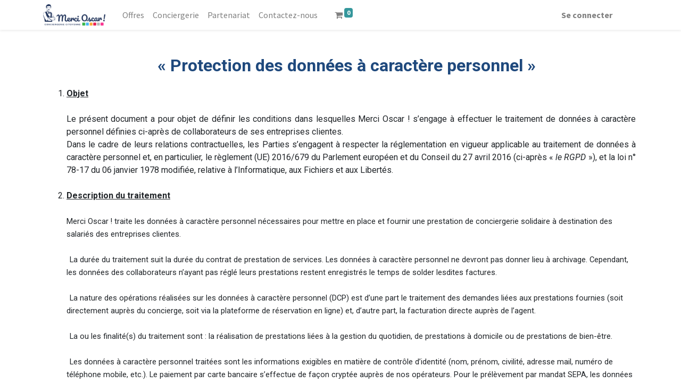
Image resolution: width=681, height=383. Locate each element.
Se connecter (584, 15)
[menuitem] (135, 15)
